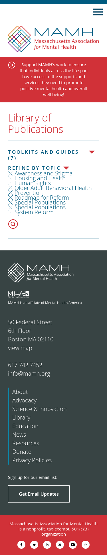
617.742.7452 (25, 365)
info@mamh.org (29, 373)
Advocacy (24, 400)
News (19, 434)
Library (21, 417)
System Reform (34, 212)
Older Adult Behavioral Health (53, 187)
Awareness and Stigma (44, 173)
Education (25, 426)
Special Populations (40, 202)
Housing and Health (40, 178)
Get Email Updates (39, 494)
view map (20, 348)
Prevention (29, 192)
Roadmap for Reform (42, 197)
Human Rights (33, 183)
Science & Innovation (39, 409)
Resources (25, 443)
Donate (21, 451)
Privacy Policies (32, 460)
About (20, 392)
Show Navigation (98, 12)
